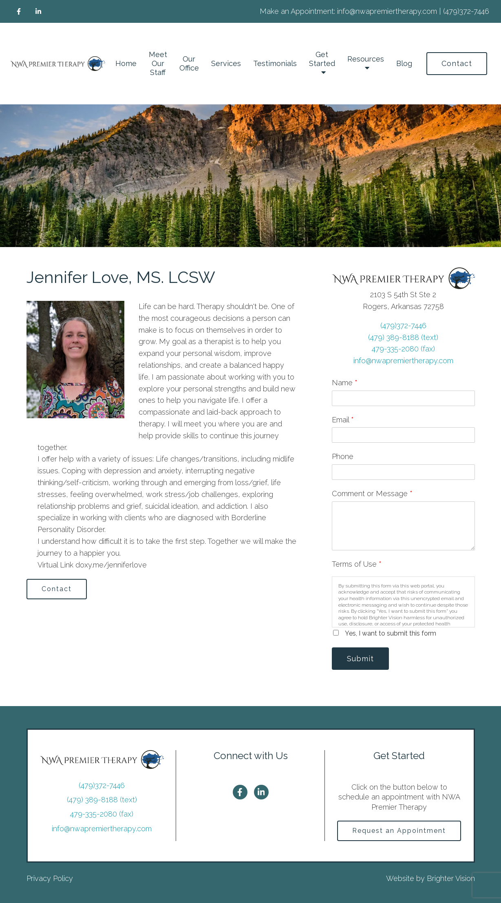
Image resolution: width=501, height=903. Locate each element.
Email (343, 419)
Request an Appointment (399, 831)
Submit (360, 658)
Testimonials (275, 63)
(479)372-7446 (403, 325)
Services (226, 63)
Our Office (189, 63)
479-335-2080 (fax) (403, 348)
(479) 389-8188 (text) (403, 337)
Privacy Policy (49, 878)
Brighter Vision (451, 878)
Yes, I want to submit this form (390, 633)
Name (345, 382)
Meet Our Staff (158, 63)
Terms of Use (357, 564)
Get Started (322, 59)
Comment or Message (372, 493)
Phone (342, 456)
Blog (404, 63)
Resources (365, 59)
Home (126, 63)
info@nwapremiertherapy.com (403, 360)
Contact (456, 63)
